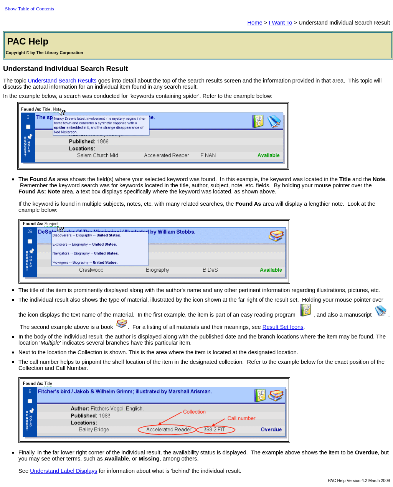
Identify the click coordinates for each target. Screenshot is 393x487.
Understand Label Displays (63, 471)
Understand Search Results (62, 81)
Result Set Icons (283, 327)
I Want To (280, 23)
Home (254, 23)
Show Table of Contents (29, 9)
